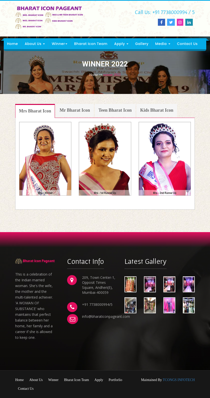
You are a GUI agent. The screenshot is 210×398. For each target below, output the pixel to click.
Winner (59, 43)
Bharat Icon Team (90, 43)
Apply (121, 43)
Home (12, 43)
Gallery (141, 43)
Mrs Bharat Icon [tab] (35, 110)
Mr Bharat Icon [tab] (75, 110)
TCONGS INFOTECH (179, 380)
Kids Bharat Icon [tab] (156, 110)
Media (162, 43)
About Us (35, 43)
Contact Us (187, 43)
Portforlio (115, 380)
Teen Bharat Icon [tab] (115, 110)
